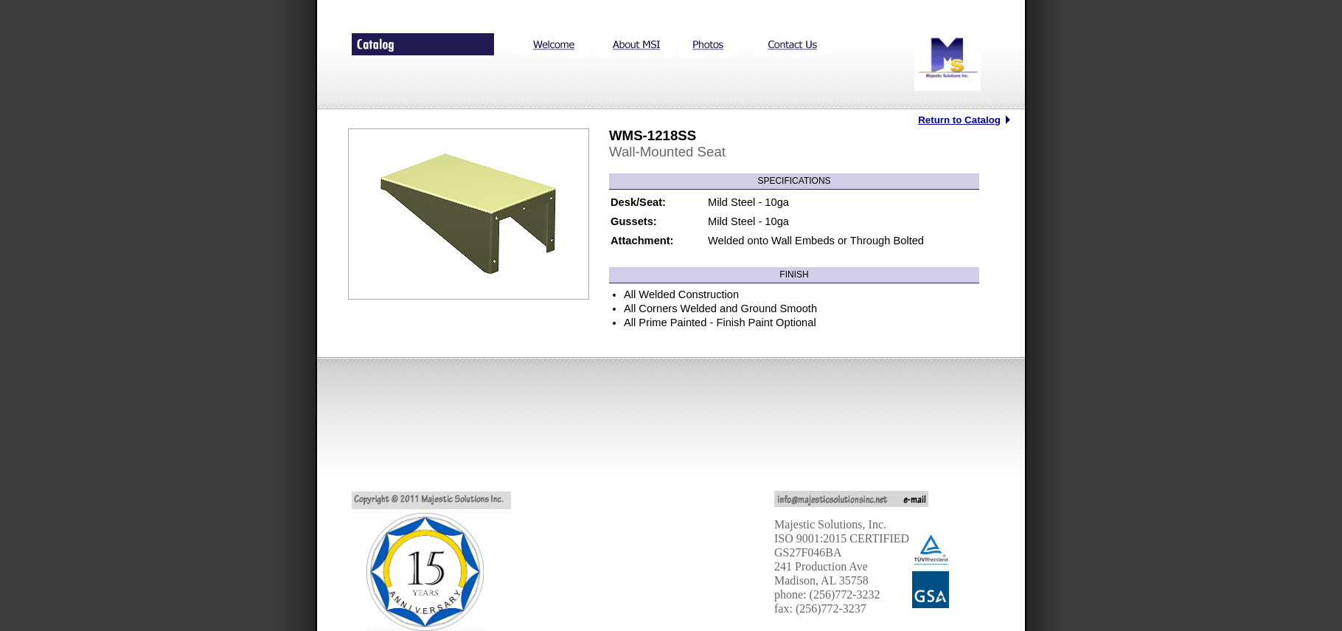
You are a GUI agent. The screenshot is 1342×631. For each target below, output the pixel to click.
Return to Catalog (959, 119)
